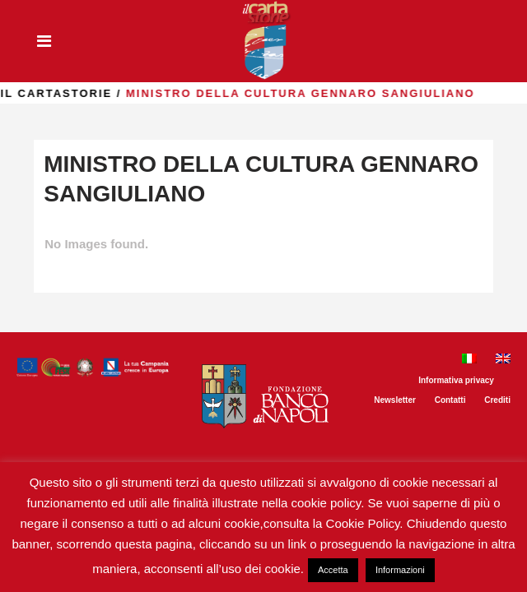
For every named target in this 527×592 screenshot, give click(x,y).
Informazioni (400, 570)
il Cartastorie (116, 93)
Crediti (497, 400)
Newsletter (395, 400)
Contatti (450, 400)
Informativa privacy (456, 380)
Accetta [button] (333, 570)
